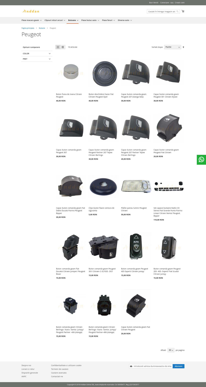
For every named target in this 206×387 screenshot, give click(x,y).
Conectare (164, 2)
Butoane (42, 28)
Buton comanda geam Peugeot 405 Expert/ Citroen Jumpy (134, 270)
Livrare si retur (28, 369)
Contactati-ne (57, 376)
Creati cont (179, 2)
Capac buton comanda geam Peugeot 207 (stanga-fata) (133, 95)
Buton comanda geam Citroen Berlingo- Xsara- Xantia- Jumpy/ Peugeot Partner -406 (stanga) (70, 329)
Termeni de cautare (59, 369)
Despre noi (26, 365)
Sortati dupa (157, 47)
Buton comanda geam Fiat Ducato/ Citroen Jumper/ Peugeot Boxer (70, 271)
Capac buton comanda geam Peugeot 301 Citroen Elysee (166, 95)
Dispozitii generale (30, 372)
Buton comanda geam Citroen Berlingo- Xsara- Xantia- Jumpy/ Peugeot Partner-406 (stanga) (102, 329)
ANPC (24, 376)
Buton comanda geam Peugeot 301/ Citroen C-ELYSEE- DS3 (102, 270)
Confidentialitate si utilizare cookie (66, 365)
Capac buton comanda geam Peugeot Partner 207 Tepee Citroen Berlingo (101, 152)
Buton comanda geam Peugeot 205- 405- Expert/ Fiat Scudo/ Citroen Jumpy (167, 271)
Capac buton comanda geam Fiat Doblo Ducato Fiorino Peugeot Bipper (70, 210)
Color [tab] (26, 53)
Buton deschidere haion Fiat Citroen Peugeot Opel (101, 95)
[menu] (103, 20)
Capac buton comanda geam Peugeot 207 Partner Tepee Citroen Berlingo (133, 152)
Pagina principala (28, 28)
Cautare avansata (58, 372)
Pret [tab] (25, 59)
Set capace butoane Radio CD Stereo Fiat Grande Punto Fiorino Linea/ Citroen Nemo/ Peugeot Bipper (168, 212)
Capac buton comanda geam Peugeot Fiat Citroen (166, 151)
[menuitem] (31, 20)
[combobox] (163, 11)
